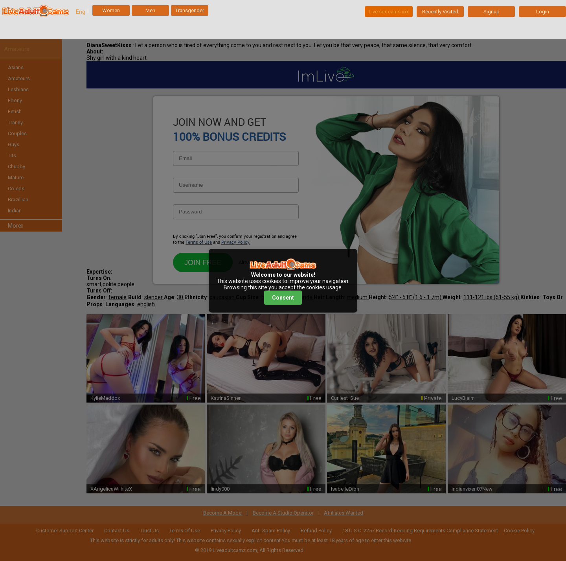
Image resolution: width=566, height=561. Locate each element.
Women (111, 10)
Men (150, 10)
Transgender (189, 10)
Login (542, 12)
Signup (491, 12)
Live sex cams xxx (389, 12)
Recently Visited (440, 12)
